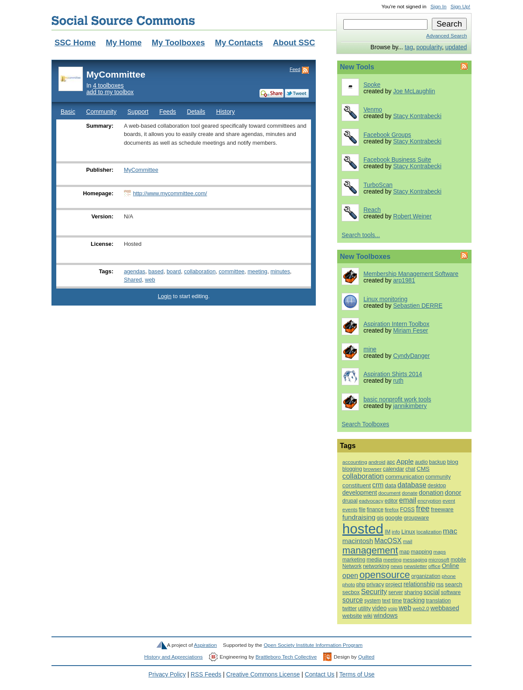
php (360, 584)
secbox (351, 592)
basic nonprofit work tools (397, 399)
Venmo (372, 109)
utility (364, 608)
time (397, 601)
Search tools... (361, 235)
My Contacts (239, 42)
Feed (295, 69)
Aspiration (205, 645)
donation (431, 492)
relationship (419, 584)
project (394, 584)
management (370, 550)
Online (450, 566)
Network (352, 566)
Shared (133, 279)
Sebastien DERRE (417, 306)
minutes (280, 271)
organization (426, 576)
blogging (352, 469)
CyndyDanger (411, 356)
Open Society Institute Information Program (312, 645)
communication (404, 476)
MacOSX (387, 540)
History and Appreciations (173, 657)
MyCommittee (141, 170)
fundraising (359, 517)
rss (440, 584)
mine (369, 349)
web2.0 (421, 608)
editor (391, 501)
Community (101, 112)
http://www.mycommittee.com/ (170, 193)
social (432, 591)
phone (449, 576)
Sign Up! (460, 6)
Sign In (439, 6)
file (362, 509)
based (156, 271)
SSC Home (75, 42)
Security (374, 592)
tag (409, 47)
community (438, 477)
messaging (415, 559)
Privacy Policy (167, 674)
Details (196, 112)
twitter (349, 608)
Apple (405, 461)
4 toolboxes (108, 85)
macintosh (357, 540)
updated (456, 47)
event (448, 501)
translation (438, 601)
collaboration (199, 271)
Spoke (371, 85)
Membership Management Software (410, 274)
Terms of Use (357, 674)
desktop (436, 486)
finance (375, 509)
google (393, 517)
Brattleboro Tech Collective (286, 657)
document (389, 493)
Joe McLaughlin (414, 91)
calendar (393, 469)
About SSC (294, 42)
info (396, 531)
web (150, 279)
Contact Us (320, 674)
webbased (445, 608)
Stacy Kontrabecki (417, 116)
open (350, 575)
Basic (68, 112)
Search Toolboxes (365, 424)
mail (407, 541)
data (390, 485)
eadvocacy (371, 500)
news (396, 566)
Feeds (167, 112)
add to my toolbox (110, 92)
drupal (350, 501)
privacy (375, 584)
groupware (416, 518)
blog (452, 462)
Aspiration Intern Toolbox (396, 324)
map (404, 552)
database (411, 485)
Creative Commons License (263, 674)
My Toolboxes (178, 42)
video (379, 608)
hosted (362, 529)
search (453, 584)
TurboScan (378, 185)
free (422, 508)
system (372, 601)
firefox (392, 509)
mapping (421, 551)
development (359, 492)
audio (421, 462)
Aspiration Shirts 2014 (392, 374)
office (434, 566)
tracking (413, 600)
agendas (134, 271)
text (386, 601)
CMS (423, 469)
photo (348, 584)
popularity (429, 47)
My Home (123, 42)
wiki (368, 616)
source (352, 600)
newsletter (415, 566)
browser (372, 469)
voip (392, 608)
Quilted (366, 657)
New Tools (357, 67)
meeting (257, 271)
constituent (356, 485)
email (407, 500)
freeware (442, 509)
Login (164, 296)
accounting (354, 462)
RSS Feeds (206, 674)
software (451, 592)
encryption (429, 501)
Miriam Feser (410, 330)
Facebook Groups (387, 135)
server (395, 592)
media (374, 559)
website (352, 615)
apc (391, 462)
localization (429, 531)
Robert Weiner (412, 216)
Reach (372, 210)
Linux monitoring (385, 299)
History (225, 112)
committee (231, 271)
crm (377, 485)
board (174, 271)
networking (376, 566)
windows (385, 615)
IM (387, 532)
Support (137, 112)
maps (439, 551)
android (377, 462)
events (350, 509)
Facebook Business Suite (397, 159)
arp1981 (404, 280)
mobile (458, 560)
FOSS (407, 509)
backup (437, 462)
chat (410, 469)
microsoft (438, 560)
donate (409, 493)
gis (380, 518)
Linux (408, 531)
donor (453, 492)
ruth (398, 380)
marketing (353, 560)
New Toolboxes (365, 256)
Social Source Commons (123, 20)
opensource (384, 574)
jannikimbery (410, 406)
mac (450, 531)
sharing (413, 592)
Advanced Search (446, 36)
